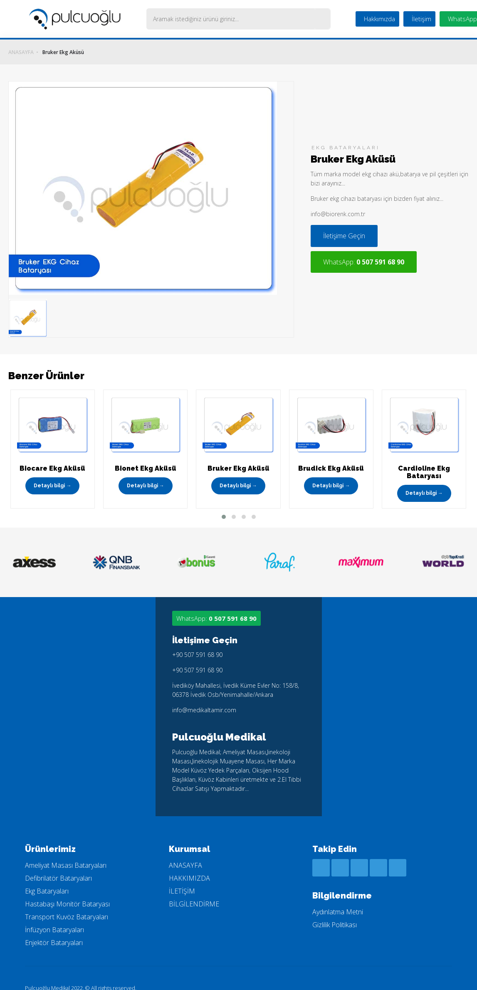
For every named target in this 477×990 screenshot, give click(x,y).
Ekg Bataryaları (47, 878)
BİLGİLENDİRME (194, 891)
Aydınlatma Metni (337, 899)
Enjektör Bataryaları (54, 929)
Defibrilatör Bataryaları (58, 865)
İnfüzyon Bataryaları (54, 916)
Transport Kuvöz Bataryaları (66, 904)
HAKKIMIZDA (189, 865)
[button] (224, 504)
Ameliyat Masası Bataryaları (65, 852)
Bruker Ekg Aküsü (63, 52)
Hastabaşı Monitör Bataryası (67, 891)
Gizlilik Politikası (334, 911)
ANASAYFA (21, 52)
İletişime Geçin (327, 242)
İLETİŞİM (182, 878)
